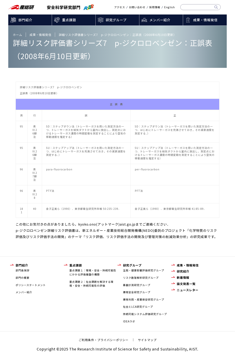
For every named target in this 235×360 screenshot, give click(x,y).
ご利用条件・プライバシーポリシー (104, 339)
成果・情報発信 (205, 19)
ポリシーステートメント (31, 285)
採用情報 (154, 7)
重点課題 (69, 19)
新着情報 (183, 277)
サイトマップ (147, 339)
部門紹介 (25, 19)
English (169, 7)
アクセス (119, 7)
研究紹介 (183, 271)
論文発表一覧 (186, 284)
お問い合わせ (137, 7)
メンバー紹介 (159, 19)
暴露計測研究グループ (136, 285)
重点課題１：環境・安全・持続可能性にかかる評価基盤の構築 (92, 272)
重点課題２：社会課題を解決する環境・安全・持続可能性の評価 (91, 284)
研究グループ (116, 19)
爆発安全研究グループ (136, 292)
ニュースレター (187, 290)
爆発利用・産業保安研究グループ (143, 299)
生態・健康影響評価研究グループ (143, 270)
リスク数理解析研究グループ (141, 277)
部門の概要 (22, 277)
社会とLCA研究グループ (138, 306)
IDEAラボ (129, 321)
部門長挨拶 (22, 270)
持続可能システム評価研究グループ (145, 314)
